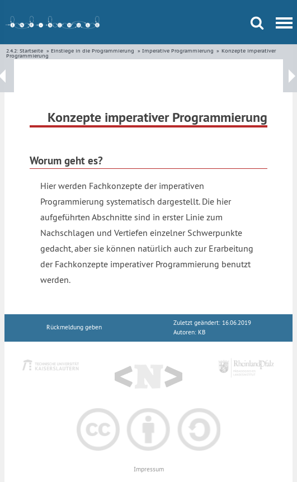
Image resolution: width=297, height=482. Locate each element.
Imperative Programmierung (178, 51)
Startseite (31, 51)
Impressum (149, 469)
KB (201, 332)
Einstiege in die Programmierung (92, 51)
